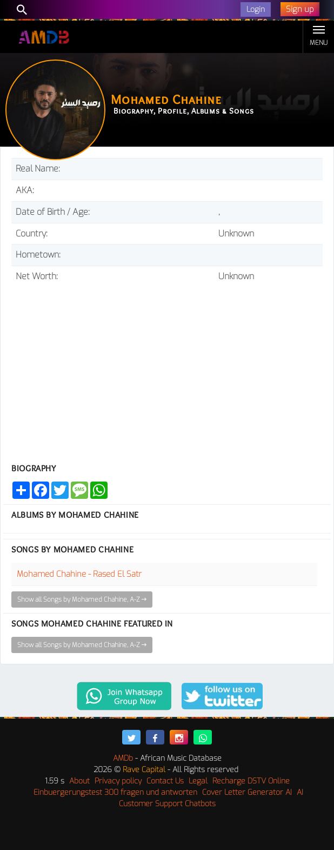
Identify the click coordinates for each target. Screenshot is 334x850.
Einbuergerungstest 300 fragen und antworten (115, 792)
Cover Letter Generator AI (247, 792)
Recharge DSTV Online (251, 781)
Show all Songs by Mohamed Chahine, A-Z (81, 599)
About (79, 781)
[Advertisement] (167, 368)
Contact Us (165, 781)
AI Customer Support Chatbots (211, 798)
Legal (198, 781)
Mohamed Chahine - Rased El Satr (79, 574)
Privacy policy (118, 781)
